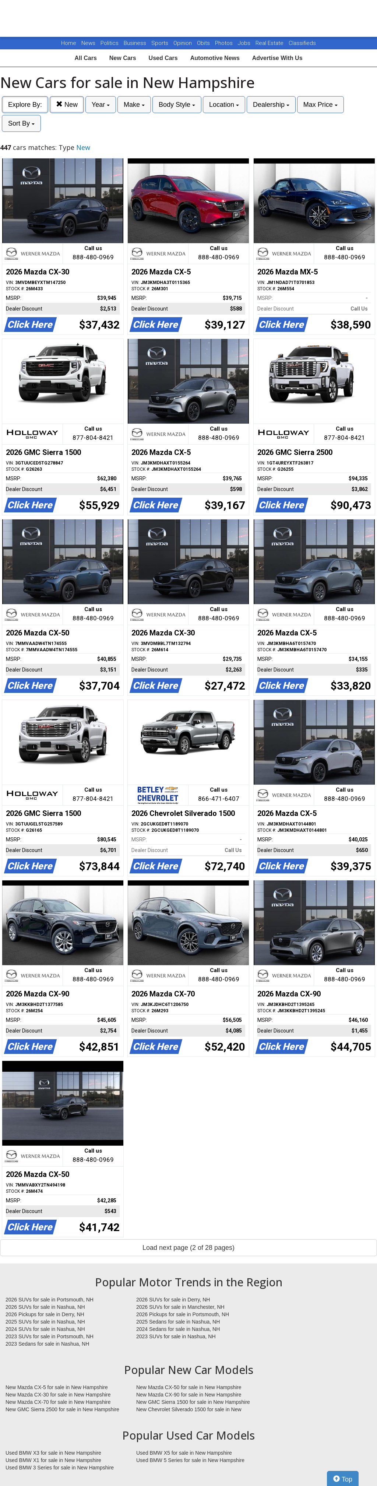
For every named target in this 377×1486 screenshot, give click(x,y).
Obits (204, 43)
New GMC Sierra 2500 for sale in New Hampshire (62, 1409)
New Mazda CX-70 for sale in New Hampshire (58, 1402)
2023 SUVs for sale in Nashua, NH (176, 1336)
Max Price (320, 104)
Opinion (183, 43)
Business (136, 43)
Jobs (245, 43)
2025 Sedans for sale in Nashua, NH (178, 1322)
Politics (110, 43)
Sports (160, 43)
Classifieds (302, 43)
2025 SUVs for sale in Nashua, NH (45, 1322)
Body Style (177, 104)
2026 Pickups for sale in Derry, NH (45, 1314)
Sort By (21, 123)
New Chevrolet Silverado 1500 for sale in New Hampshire (189, 1409)
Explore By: (25, 104)
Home (68, 43)
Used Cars (163, 58)
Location (224, 104)
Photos (224, 43)
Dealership (271, 104)
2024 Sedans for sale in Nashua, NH (178, 1329)
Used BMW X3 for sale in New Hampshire (53, 1453)
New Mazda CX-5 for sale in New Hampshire (57, 1387)
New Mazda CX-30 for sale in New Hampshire (58, 1395)
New (67, 104)
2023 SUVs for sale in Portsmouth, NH (50, 1336)
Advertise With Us (277, 58)
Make (134, 104)
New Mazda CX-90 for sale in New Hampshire (189, 1395)
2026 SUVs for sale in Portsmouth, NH (50, 1300)
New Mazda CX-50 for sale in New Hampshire (189, 1387)
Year (101, 104)
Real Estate (270, 43)
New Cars (122, 58)
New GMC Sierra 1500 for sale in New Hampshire (193, 1402)
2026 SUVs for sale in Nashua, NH (45, 1307)
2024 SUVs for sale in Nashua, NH (45, 1329)
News (88, 43)
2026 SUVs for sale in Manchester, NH (180, 1307)
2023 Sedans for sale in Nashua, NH (47, 1344)
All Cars (85, 58)
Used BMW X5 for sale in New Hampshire (184, 1453)
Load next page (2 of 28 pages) (188, 1247)
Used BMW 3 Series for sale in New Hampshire (60, 1468)
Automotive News (215, 58)
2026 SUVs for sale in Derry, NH (173, 1300)
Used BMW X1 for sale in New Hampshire (53, 1460)
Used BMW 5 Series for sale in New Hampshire (190, 1460)
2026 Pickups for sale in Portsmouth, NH (182, 1314)
